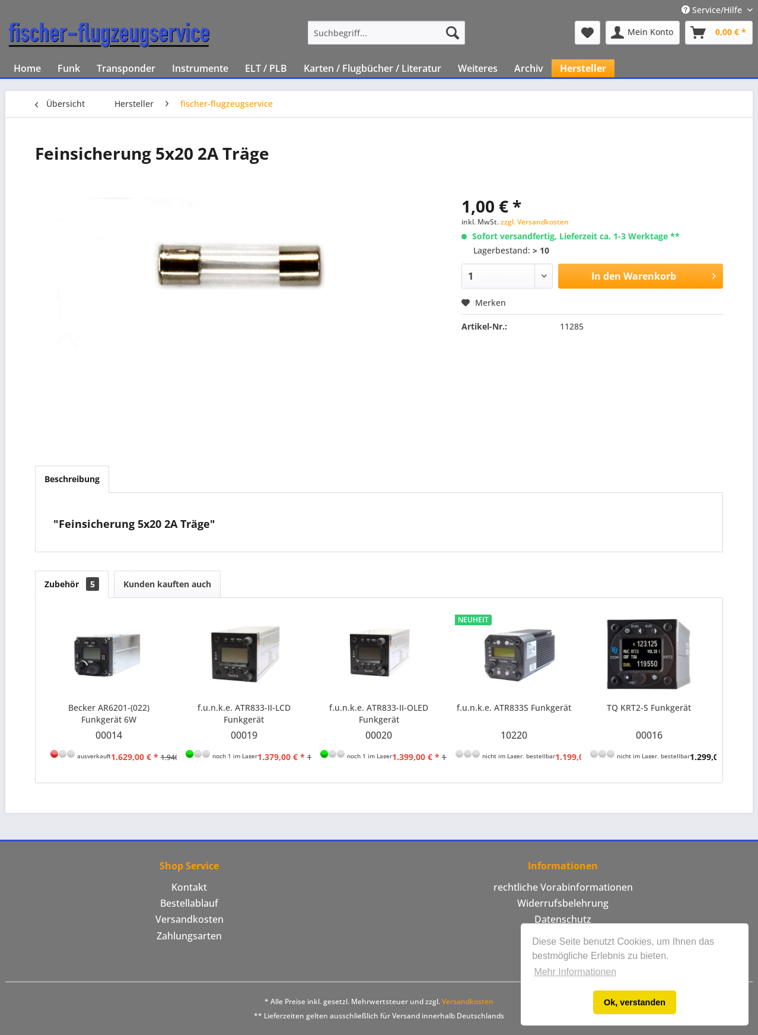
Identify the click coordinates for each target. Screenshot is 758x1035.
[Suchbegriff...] (386, 33)
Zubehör (71, 584)
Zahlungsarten (189, 935)
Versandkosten (189, 919)
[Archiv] (529, 68)
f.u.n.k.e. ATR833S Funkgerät (514, 707)
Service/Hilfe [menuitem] (712, 9)
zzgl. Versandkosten (535, 222)
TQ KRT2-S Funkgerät (649, 707)
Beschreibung (72, 479)
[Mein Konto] (643, 33)
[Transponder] (126, 68)
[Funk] (68, 68)
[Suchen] (452, 33)
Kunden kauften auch (167, 584)
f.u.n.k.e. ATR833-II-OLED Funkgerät (378, 713)
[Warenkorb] (719, 33)
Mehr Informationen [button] (575, 972)
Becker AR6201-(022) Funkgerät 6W (108, 713)
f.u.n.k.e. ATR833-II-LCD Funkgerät (244, 713)
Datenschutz (562, 919)
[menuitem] (386, 33)
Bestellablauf (189, 903)
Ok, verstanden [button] (634, 1002)
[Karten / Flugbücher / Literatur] (372, 68)
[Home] (27, 68)
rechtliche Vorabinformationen (563, 887)
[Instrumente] (200, 68)
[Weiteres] (478, 68)
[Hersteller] (583, 68)
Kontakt (189, 887)
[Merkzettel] (587, 33)
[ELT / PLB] (266, 68)
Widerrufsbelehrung (563, 903)
